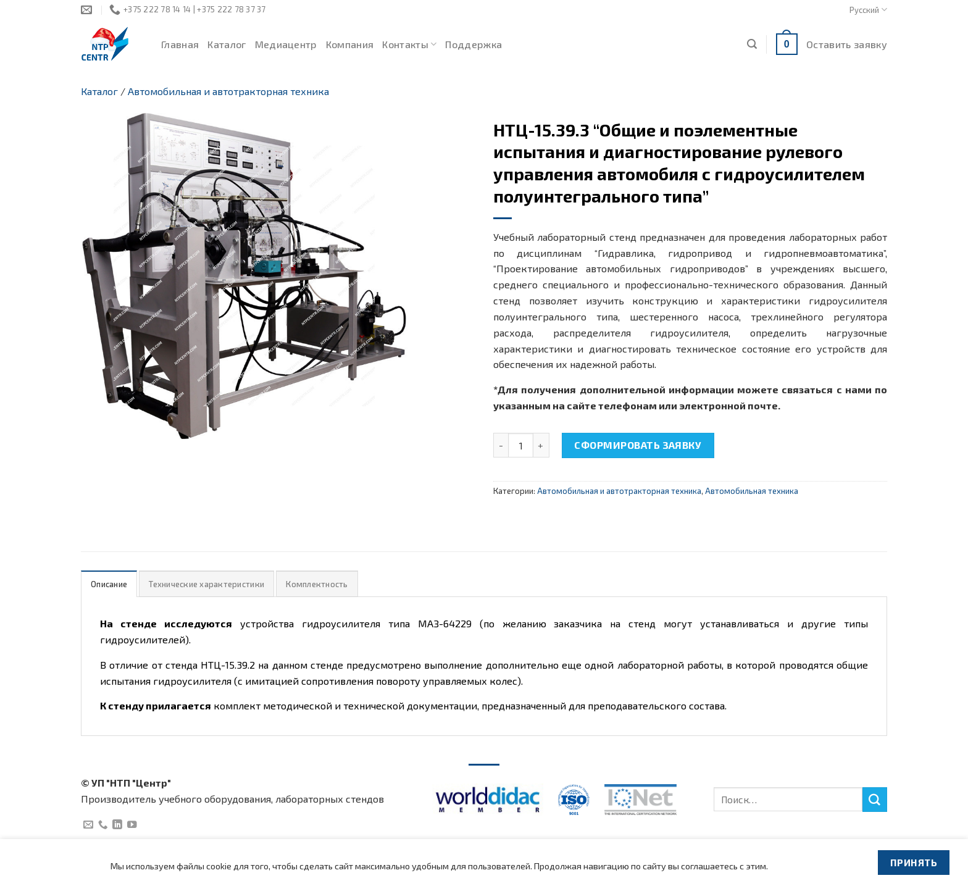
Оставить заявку (846, 44)
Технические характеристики (206, 584)
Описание (109, 584)
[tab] (109, 583)
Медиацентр (286, 44)
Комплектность (317, 584)
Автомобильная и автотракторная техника (228, 91)
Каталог (226, 44)
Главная (180, 44)
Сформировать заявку (637, 445)
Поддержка (473, 44)
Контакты (409, 44)
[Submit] (874, 799)
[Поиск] (752, 44)
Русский (868, 9)
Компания (350, 44)
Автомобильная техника (751, 491)
